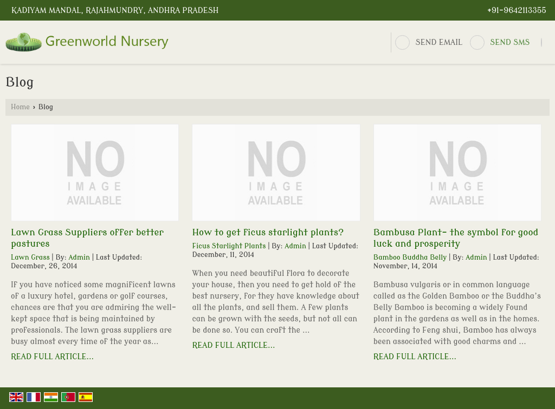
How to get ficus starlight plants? (268, 232)
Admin (79, 257)
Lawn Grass (30, 257)
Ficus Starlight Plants (229, 246)
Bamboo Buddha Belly (410, 257)
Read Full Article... (52, 357)
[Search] (541, 42)
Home (20, 107)
